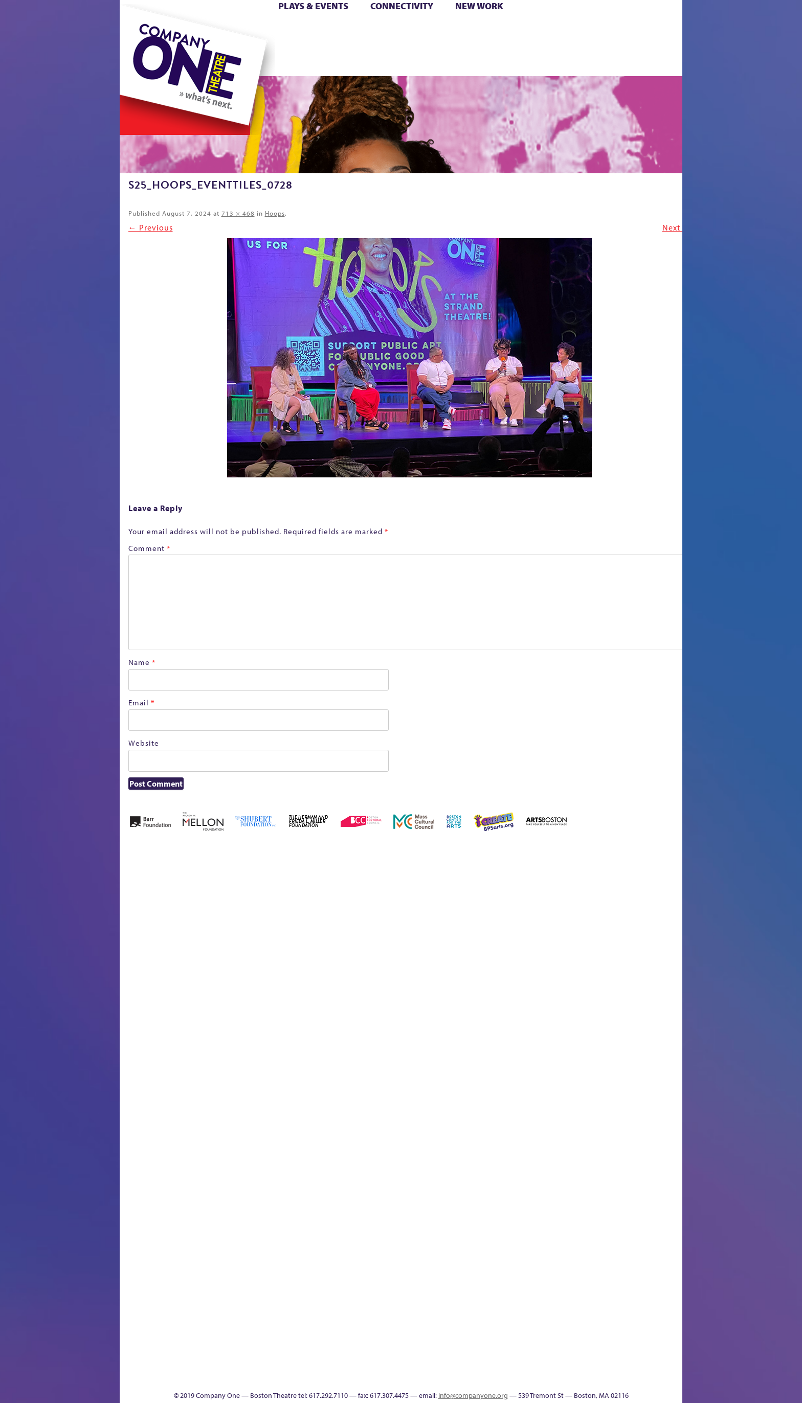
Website (143, 743)
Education (587, 930)
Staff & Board (604, 1084)
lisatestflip (245, 1099)
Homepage (137, 1099)
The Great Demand (177, 1360)
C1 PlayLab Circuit (499, 1145)
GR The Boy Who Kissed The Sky (625, 884)
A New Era (194, 915)
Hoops (159, 45)
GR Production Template (610, 915)
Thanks (549, 60)
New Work (479, 6)
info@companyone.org (473, 1395)
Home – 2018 (667, 915)
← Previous (150, 227)
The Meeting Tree (263, 1360)
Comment (149, 548)
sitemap (356, 60)
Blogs (496, 1283)
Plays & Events (313, 6)
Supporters (589, 1375)
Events (497, 1375)
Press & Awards (654, 60)
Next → (676, 227)
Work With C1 (302, 1360)
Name (141, 662)
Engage (506, 60)
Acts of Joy (237, 915)
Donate (569, 30)
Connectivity (401, 6)
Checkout (521, 930)
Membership (269, 1099)
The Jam (249, 60)
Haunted (649, 930)
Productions (440, 1375)
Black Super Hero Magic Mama (388, 899)
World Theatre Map (499, 1252)
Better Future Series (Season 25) (326, 899)
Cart (498, 30)
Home (136, 30)
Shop (586, 45)
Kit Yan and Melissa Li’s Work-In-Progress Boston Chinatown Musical (202, 1022)
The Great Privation (200, 1360)
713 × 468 (238, 213)
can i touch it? (473, 915)
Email (141, 702)
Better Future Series (281, 915)
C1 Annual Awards (605, 1360)
